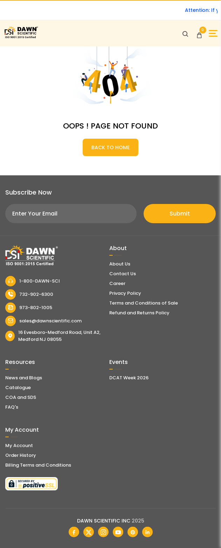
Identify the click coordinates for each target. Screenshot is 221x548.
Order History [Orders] (20, 455)
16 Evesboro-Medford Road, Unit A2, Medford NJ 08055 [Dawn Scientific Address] (53, 336)
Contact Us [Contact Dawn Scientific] (122, 273)
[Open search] (185, 33)
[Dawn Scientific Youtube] (118, 532)
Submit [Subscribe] (180, 214)
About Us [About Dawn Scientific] (119, 264)
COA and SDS (20, 397)
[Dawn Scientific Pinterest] (132, 532)
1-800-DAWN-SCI (32, 281)
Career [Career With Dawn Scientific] (117, 283)
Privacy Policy (125, 293)
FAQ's (11, 407)
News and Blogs (23, 377)
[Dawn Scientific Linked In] (147, 532)
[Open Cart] (199, 33)
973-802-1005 (28, 307)
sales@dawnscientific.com (43, 321)
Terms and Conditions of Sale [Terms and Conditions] (143, 303)
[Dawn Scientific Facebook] (74, 532)
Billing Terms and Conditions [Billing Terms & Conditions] (38, 465)
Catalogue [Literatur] (18, 387)
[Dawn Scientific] (21, 37)
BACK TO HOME (110, 147)
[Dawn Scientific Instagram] (103, 532)
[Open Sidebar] (213, 33)
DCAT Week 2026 (129, 377)
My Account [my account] (19, 445)
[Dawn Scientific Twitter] (88, 532)
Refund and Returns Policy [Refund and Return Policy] (139, 312)
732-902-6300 (29, 294)
